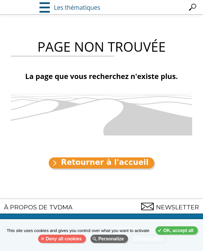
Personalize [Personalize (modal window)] (111, 238)
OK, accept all (178, 230)
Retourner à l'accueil (105, 162)
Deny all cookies (64, 238)
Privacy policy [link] (148, 238)
